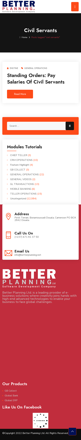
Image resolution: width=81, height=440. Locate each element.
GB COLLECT (17, 169)
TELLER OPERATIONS (23, 193)
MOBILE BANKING (20, 189)
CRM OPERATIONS (21, 160)
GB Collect (11, 391)
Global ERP (11, 400)
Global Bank (11, 395)
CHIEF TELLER (18, 155)
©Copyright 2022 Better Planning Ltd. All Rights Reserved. (35, 433)
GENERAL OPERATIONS (34, 68)
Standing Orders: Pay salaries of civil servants (35, 78)
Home (23, 37)
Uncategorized (18, 198)
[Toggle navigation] (75, 6)
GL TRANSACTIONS (22, 184)
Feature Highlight (19, 165)
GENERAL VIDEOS (21, 179)
